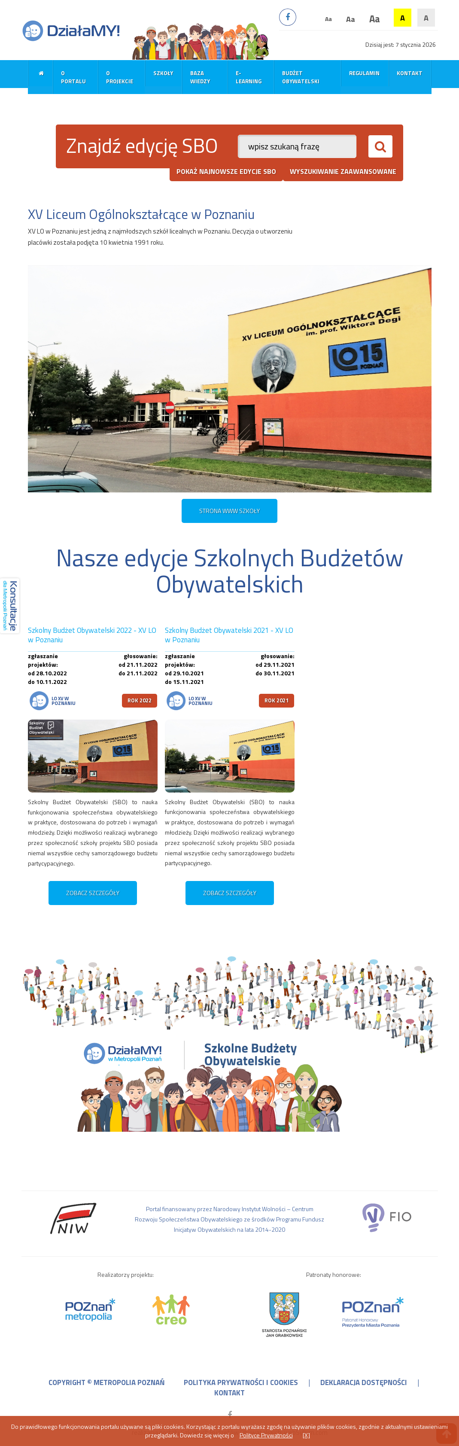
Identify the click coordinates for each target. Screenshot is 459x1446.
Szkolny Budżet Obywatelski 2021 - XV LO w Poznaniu (229, 635)
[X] (306, 1435)
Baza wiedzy (200, 77)
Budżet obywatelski (300, 77)
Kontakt (410, 73)
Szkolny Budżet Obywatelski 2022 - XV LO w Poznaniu (92, 635)
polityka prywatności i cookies (241, 1382)
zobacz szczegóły (92, 892)
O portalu (73, 77)
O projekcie (119, 77)
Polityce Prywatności (266, 1435)
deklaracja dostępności (363, 1382)
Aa (328, 18)
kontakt (229, 1392)
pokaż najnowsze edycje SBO (226, 171)
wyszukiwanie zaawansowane (343, 171)
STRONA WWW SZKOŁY (229, 510)
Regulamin (364, 73)
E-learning (248, 77)
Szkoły (163, 73)
